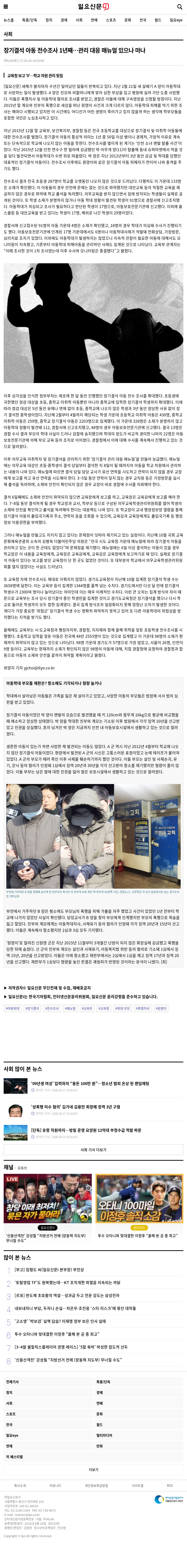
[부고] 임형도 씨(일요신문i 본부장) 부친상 (49, 1269)
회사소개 (20, 1485)
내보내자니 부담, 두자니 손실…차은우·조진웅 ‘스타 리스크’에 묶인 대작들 (75, 1308)
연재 (9, 1445)
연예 (94, 19)
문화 (127, 19)
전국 (143, 19)
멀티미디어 (104, 1435)
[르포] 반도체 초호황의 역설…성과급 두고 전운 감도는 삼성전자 (67, 1295)
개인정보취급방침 (96, 1485)
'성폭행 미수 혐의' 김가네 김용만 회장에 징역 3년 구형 (75, 1107)
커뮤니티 (55, 1485)
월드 (158, 19)
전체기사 (12, 1381)
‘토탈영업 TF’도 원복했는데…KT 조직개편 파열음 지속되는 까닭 (68, 1282)
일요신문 (93, 7)
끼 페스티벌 (14, 1456)
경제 (64, 19)
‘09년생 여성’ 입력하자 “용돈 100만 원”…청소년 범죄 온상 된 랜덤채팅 (90, 1083)
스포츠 (111, 19)
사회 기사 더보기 (93, 1149)
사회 (79, 19)
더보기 (93, 1469)
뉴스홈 (9, 19)
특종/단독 (29, 19)
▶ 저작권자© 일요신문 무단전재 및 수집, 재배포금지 (47, 988)
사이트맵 (137, 1485)
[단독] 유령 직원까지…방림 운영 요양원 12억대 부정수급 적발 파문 (86, 1130)
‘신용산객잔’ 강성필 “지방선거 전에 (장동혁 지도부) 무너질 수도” (68, 1359)
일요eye (176, 19)
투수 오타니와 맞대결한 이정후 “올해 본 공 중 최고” (57, 1334)
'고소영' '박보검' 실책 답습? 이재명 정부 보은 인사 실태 (60, 1321)
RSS (170, 1485)
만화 (99, 1445)
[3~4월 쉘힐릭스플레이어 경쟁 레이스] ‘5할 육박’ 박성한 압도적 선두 (71, 1347)
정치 (49, 19)
